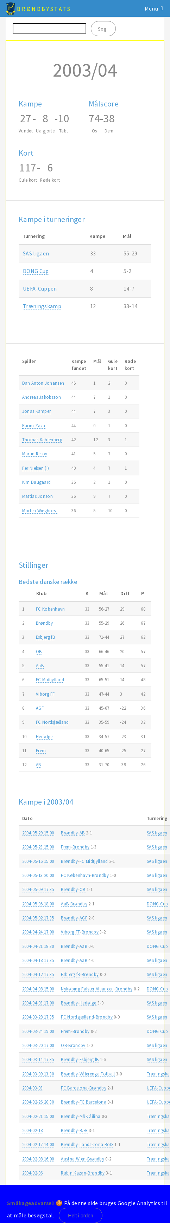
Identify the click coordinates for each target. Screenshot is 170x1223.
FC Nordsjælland (52, 722)
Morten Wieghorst (39, 510)
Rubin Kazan (73, 1173)
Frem (41, 750)
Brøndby (44, 623)
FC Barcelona (74, 1088)
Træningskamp (42, 306)
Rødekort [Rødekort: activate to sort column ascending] (130, 364)
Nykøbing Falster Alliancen (87, 988)
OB (39, 651)
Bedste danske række (48, 582)
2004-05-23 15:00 (38, 847)
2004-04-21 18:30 (38, 946)
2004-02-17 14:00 (38, 1144)
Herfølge (44, 736)
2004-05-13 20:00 (38, 875)
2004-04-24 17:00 (38, 932)
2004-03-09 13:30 (38, 1073)
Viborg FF (45, 694)
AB (38, 764)
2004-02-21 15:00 (38, 1116)
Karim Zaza (33, 425)
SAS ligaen (36, 253)
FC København (50, 609)
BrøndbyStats (44, 8)
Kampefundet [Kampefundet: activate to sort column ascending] (79, 364)
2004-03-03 (32, 1088)
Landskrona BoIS (96, 1144)
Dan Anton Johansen (43, 383)
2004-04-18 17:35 (38, 960)
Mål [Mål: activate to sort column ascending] (97, 361)
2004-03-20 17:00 (38, 1045)
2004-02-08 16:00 (38, 1159)
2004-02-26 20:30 (38, 1102)
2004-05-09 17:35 (38, 889)
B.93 (84, 1130)
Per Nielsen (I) (35, 468)
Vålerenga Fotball (97, 1073)
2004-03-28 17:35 (38, 1017)
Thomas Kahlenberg (42, 439)
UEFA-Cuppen (40, 288)
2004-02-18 (32, 1130)
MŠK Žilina (90, 1116)
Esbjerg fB (45, 637)
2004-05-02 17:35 (38, 917)
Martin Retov (35, 453)
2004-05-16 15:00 (38, 861)
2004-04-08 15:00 (38, 988)
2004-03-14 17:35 (38, 1059)
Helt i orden (80, 1215)
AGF (40, 708)
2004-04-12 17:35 (38, 974)
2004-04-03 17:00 (38, 1003)
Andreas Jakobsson (41, 397)
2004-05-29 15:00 (38, 832)
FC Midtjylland (50, 679)
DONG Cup (36, 270)
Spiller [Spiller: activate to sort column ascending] (29, 361)
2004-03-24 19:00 (38, 1031)
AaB (40, 665)
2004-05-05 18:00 (38, 903)
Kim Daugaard (36, 482)
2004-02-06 (32, 1173)
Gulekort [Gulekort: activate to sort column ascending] (113, 364)
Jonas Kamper (36, 411)
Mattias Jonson (37, 496)
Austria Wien (73, 1159)
